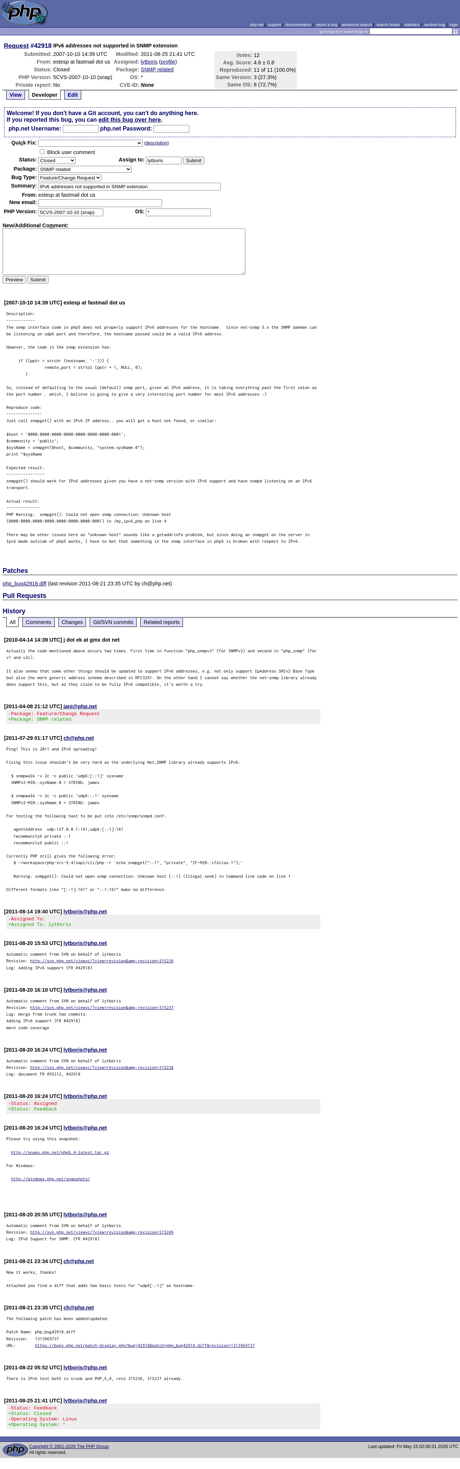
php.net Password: (126, 128)
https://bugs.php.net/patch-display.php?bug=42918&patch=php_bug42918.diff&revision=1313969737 (145, 1351)
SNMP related (157, 69)
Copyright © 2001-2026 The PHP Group (69, 1457)
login (454, 24)
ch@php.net (79, 740)
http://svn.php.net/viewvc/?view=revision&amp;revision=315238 (101, 1071)
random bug (434, 24)
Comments (38, 622)
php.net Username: (34, 128)
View (16, 95)
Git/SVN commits (113, 622)
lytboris (149, 62)
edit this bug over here (129, 120)
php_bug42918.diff (24, 583)
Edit (73, 95)
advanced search (357, 24)
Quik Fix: (24, 143)
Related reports (162, 622)
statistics (412, 24)
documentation (298, 24)
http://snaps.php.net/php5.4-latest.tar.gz (60, 1158)
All (12, 622)
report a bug (326, 24)
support (274, 24)
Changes (72, 622)
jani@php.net (80, 706)
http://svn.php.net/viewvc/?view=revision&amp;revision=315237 (101, 1011)
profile (168, 62)
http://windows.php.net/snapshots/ (50, 1185)
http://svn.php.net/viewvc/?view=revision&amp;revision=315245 (101, 1238)
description (156, 143)
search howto (388, 24)
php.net (256, 24)
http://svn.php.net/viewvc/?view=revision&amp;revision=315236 (101, 965)
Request (16, 45)
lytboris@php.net (85, 914)
